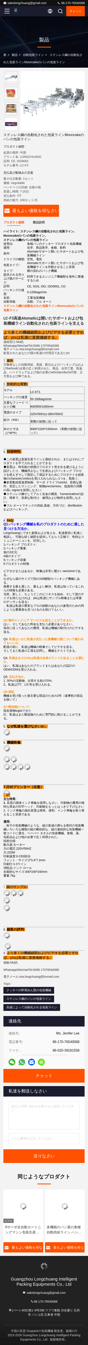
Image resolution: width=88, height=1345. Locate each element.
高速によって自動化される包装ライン (31, 1007)
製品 (15, 55)
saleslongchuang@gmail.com (24, 3)
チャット (76, 11)
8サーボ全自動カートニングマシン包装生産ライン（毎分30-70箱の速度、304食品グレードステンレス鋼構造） (23, 1230)
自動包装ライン (33, 55)
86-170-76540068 (71, 3)
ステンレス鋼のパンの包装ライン (28, 998)
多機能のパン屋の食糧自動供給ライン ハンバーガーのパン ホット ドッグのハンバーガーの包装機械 (65, 1230)
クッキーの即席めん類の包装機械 (28, 990)
